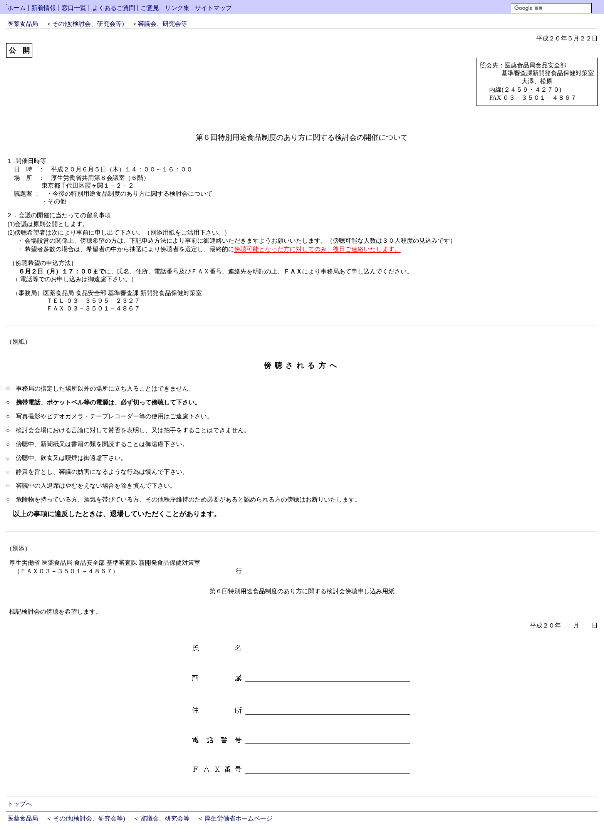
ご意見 (150, 8)
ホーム (16, 8)
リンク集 (177, 8)
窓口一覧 (74, 8)
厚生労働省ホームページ (238, 818)
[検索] (551, 8)
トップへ (19, 803)
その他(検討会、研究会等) (88, 23)
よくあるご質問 (113, 8)
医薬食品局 (22, 23)
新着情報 (43, 8)
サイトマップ (213, 8)
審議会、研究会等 (162, 23)
